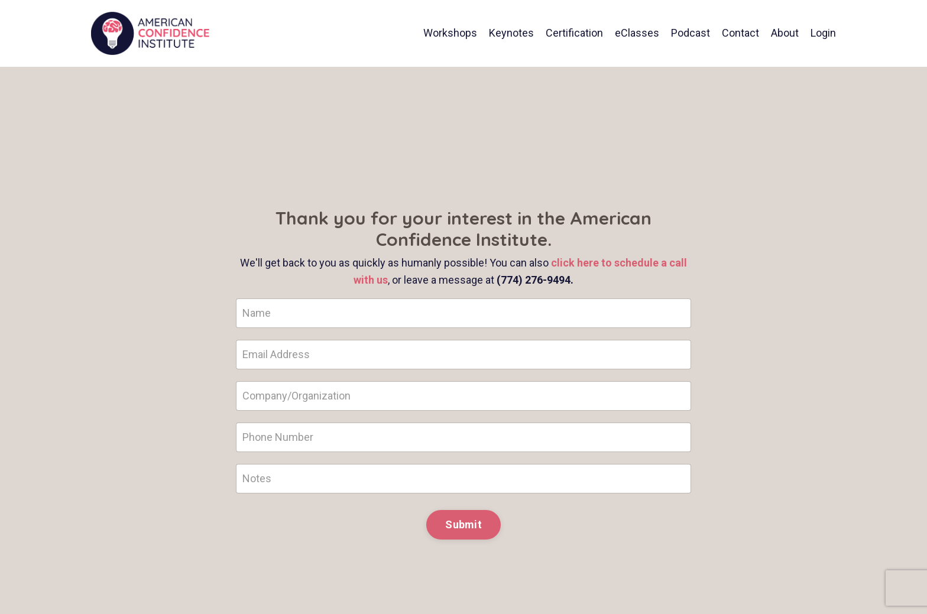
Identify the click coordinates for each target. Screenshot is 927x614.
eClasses (637, 33)
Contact (740, 33)
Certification (574, 33)
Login (823, 33)
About (785, 33)
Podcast (690, 33)
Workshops (450, 33)
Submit (463, 524)
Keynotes (511, 33)
